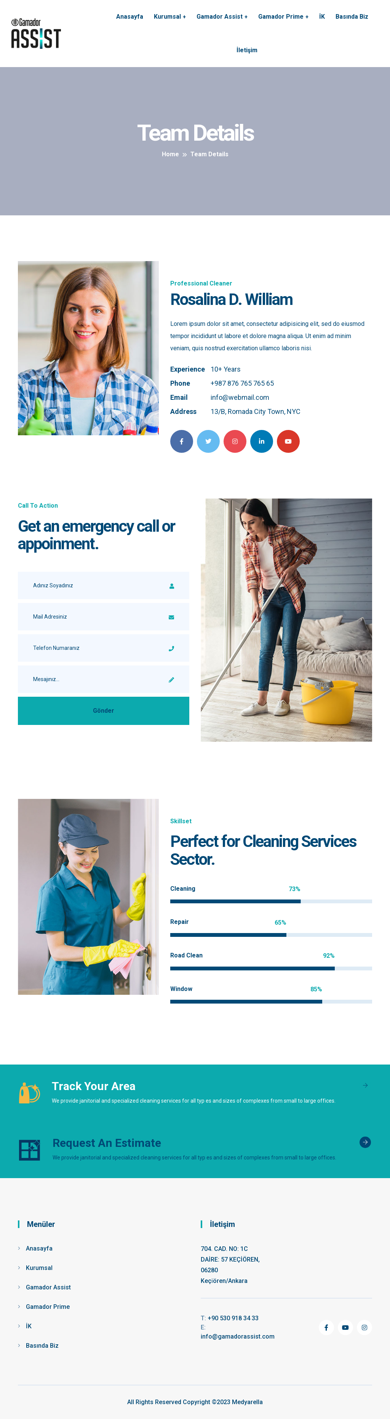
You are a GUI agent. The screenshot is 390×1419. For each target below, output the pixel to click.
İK (322, 16)
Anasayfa (129, 16)
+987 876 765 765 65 (242, 383)
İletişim (247, 50)
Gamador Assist (220, 16)
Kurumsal (167, 16)
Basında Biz (352, 16)
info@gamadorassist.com (238, 1332)
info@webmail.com (240, 397)
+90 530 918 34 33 (230, 1318)
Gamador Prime (281, 16)
